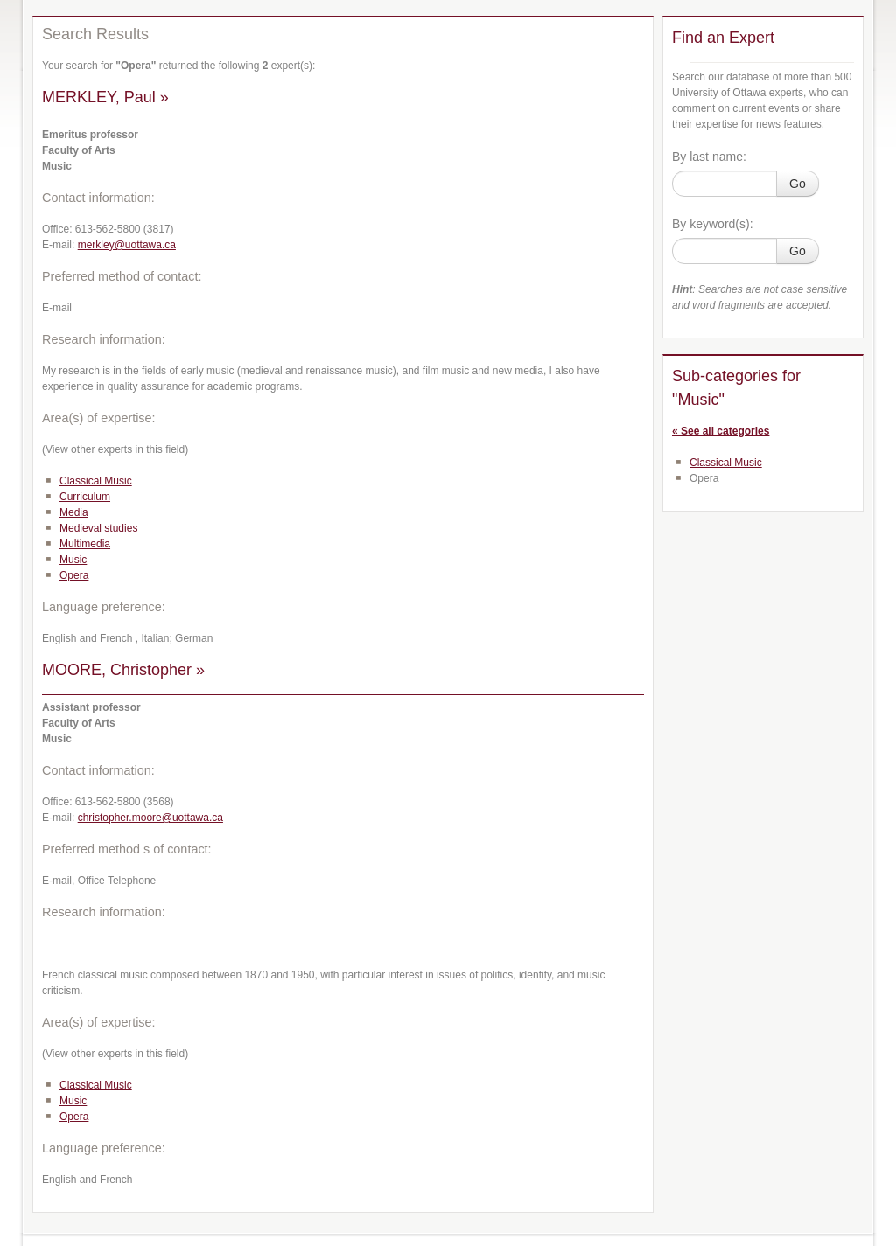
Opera (74, 575)
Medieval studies (98, 528)
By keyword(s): (712, 224)
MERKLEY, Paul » (105, 97)
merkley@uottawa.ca (127, 245)
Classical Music (96, 481)
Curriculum (85, 497)
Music (73, 559)
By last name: (709, 157)
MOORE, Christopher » (123, 670)
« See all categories (720, 431)
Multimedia (85, 544)
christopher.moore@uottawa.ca (150, 817)
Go (797, 184)
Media (74, 512)
